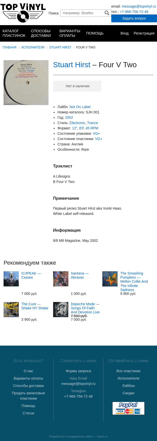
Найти (107, 13)
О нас (28, 371)
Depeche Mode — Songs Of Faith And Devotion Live (85, 308)
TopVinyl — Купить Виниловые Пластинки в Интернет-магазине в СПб (23, 13)
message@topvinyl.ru (139, 6)
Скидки (128, 393)
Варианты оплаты (69, 33)
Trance (92, 123)
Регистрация (144, 33)
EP (81, 128)
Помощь (95, 33)
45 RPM (92, 128)
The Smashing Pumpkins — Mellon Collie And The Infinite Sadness (134, 281)
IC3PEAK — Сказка (31, 275)
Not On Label (80, 107)
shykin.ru (102, 436)
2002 (69, 117)
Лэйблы (128, 386)
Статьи (28, 413)
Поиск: (54, 13)
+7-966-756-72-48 (134, 12)
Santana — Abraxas (80, 275)
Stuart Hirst (60, 47)
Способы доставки (41, 33)
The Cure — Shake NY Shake (34, 306)
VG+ (96, 133)
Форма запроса (78, 371)
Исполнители (32, 47)
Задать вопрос (134, 18)
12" (74, 128)
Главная (10, 47)
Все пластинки (128, 371)
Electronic (77, 123)
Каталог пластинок (14, 33)
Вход (124, 33)
